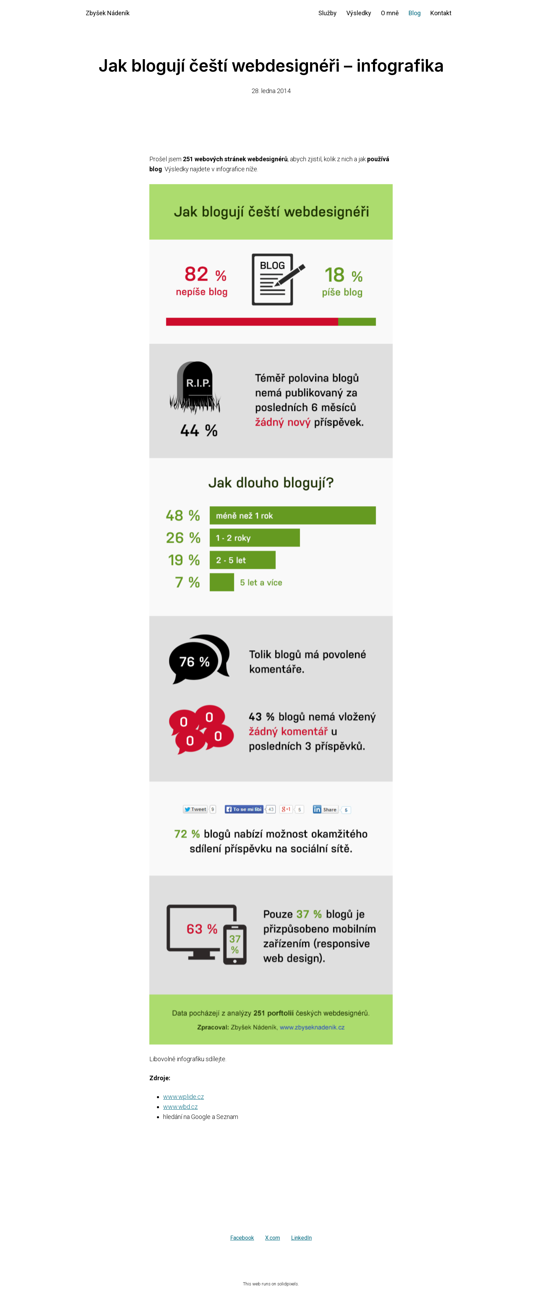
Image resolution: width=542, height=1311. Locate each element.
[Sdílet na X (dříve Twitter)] (272, 1237)
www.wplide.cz (183, 1096)
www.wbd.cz (180, 1106)
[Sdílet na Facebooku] (242, 1237)
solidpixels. (288, 1283)
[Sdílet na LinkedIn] (301, 1237)
